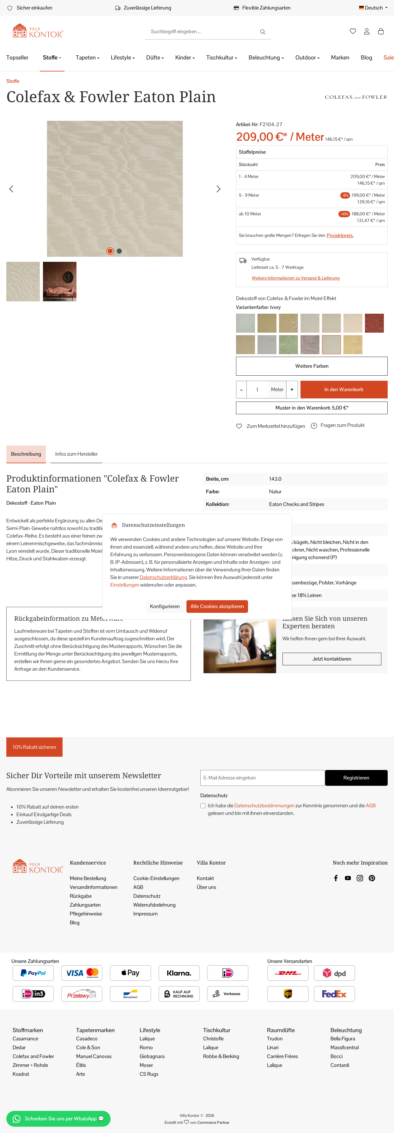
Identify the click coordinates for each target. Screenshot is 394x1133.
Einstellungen (124, 585)
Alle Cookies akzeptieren (217, 606)
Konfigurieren (165, 606)
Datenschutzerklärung (163, 577)
